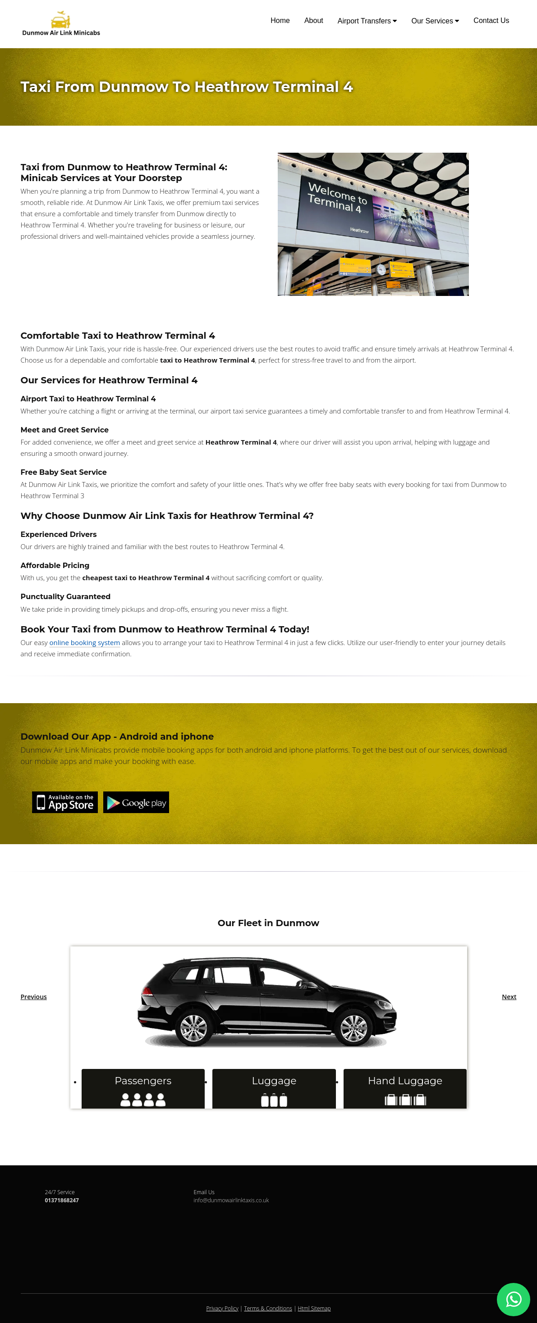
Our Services (435, 21)
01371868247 (62, 1200)
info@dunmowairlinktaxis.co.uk (231, 1200)
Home (280, 20)
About (313, 20)
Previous (34, 997)
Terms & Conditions (268, 1308)
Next (509, 997)
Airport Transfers (367, 21)
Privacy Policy (222, 1308)
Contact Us (491, 20)
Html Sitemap (314, 1308)
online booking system (85, 642)
